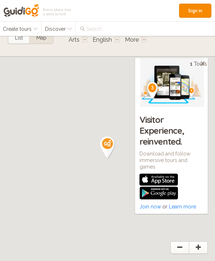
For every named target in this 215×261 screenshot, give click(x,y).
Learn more (182, 207)
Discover (58, 29)
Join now (150, 207)
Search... (95, 29)
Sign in (195, 10)
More (136, 39)
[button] (107, 147)
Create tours (20, 29)
